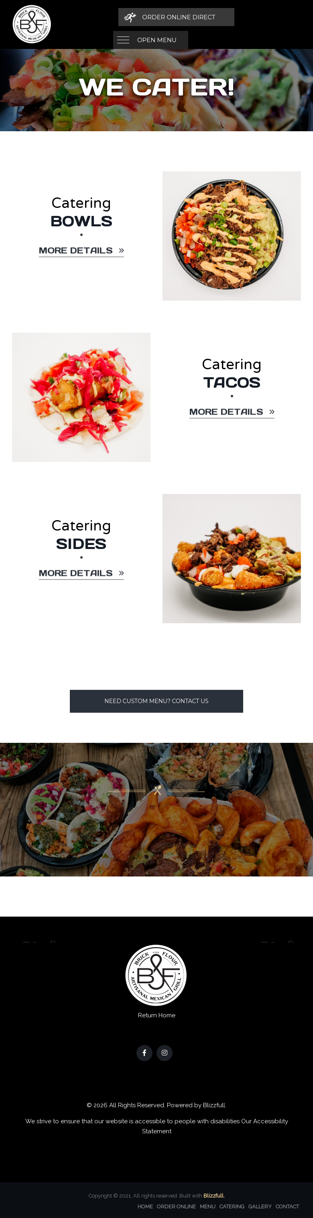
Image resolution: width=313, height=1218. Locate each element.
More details (81, 256)
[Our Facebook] (144, 1052)
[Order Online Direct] (245, 17)
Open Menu (157, 17)
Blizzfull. (214, 1195)
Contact (287, 1206)
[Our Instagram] (164, 1052)
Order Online (176, 1206)
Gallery (260, 1206)
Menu (207, 1206)
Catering (232, 1206)
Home (145, 1206)
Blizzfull (214, 1104)
